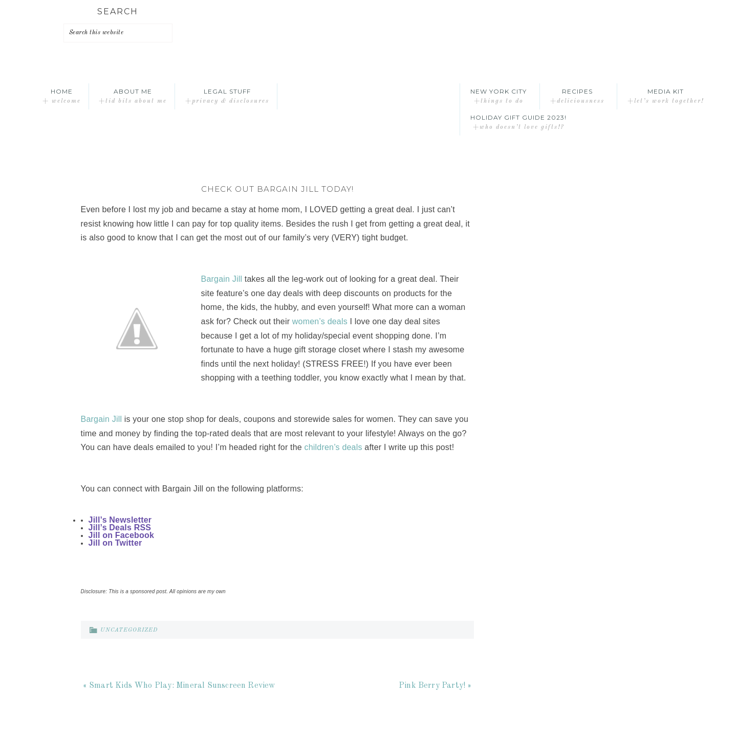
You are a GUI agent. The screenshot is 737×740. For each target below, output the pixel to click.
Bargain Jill (222, 279)
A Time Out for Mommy (368, 96)
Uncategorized (129, 630)
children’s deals (333, 447)
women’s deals (320, 321)
